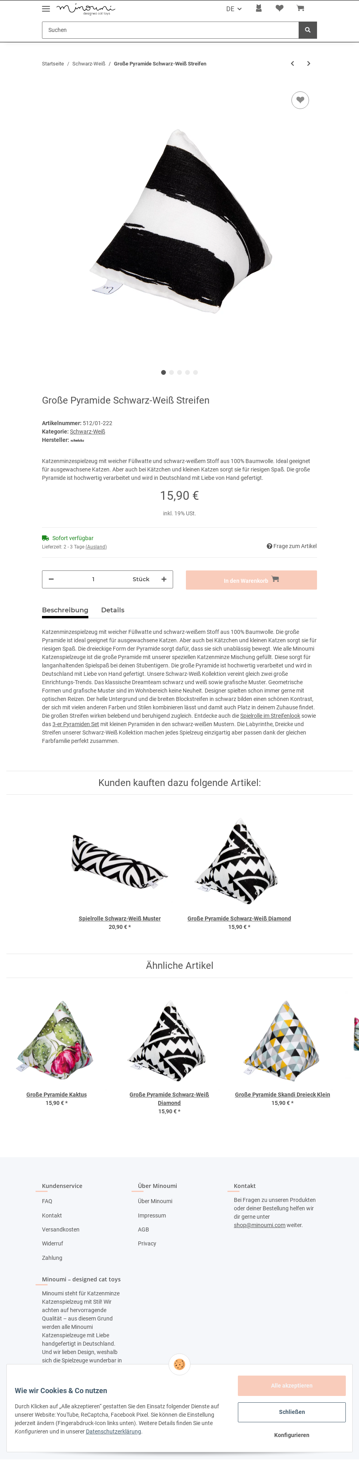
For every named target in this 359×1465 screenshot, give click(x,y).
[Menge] (93, 579)
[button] (258, 9)
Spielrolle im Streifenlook (270, 716)
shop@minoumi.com (259, 1225)
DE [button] (230, 9)
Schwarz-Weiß (87, 431)
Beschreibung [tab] (65, 610)
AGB (143, 1229)
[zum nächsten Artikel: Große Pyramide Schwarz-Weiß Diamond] (309, 63)
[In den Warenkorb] (251, 580)
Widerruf (52, 1243)
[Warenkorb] (303, 9)
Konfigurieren (287, 1435)
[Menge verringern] (51, 579)
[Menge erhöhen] (164, 579)
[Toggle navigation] (46, 5)
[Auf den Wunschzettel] (300, 100)
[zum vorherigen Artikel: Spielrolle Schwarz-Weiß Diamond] (292, 63)
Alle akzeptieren (287, 1385)
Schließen (287, 1412)
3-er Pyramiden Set (75, 724)
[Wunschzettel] (279, 9)
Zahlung (52, 1258)
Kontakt (52, 1215)
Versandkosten (61, 1229)
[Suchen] (170, 30)
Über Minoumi (155, 1201)
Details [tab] (112, 610)
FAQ (47, 1201)
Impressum (152, 1215)
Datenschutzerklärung (155, 1431)
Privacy (147, 1243)
